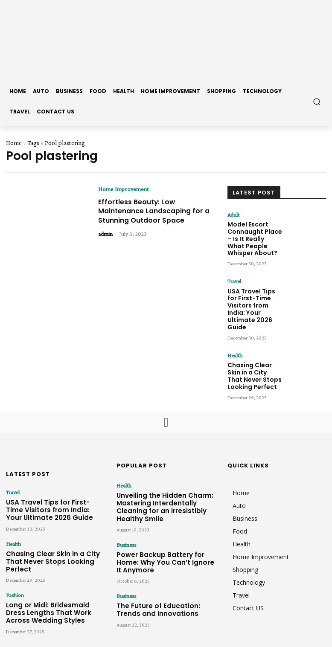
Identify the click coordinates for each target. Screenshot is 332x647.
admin (105, 242)
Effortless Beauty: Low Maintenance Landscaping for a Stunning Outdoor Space (151, 215)
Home (14, 142)
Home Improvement (123, 189)
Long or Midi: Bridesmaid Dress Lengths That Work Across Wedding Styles (55, 556)
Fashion (14, 541)
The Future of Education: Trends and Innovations (160, 546)
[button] (317, 101)
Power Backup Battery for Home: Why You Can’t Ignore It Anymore (161, 506)
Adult (233, 214)
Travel (234, 273)
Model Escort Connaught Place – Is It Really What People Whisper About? (252, 234)
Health (234, 325)
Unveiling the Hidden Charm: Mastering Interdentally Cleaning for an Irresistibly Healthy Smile (162, 463)
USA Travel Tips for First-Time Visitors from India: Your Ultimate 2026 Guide (254, 290)
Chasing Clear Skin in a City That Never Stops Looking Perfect (253, 342)
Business (125, 494)
